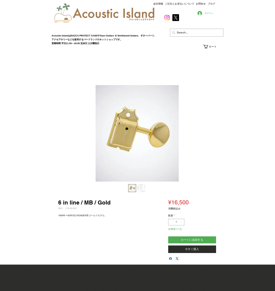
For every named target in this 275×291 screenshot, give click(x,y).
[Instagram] (167, 17)
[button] (213, 46)
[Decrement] (171, 222)
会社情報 (158, 3)
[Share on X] (177, 259)
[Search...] (196, 32)
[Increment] (181, 222)
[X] (175, 17)
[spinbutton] (176, 222)
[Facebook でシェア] (170, 259)
